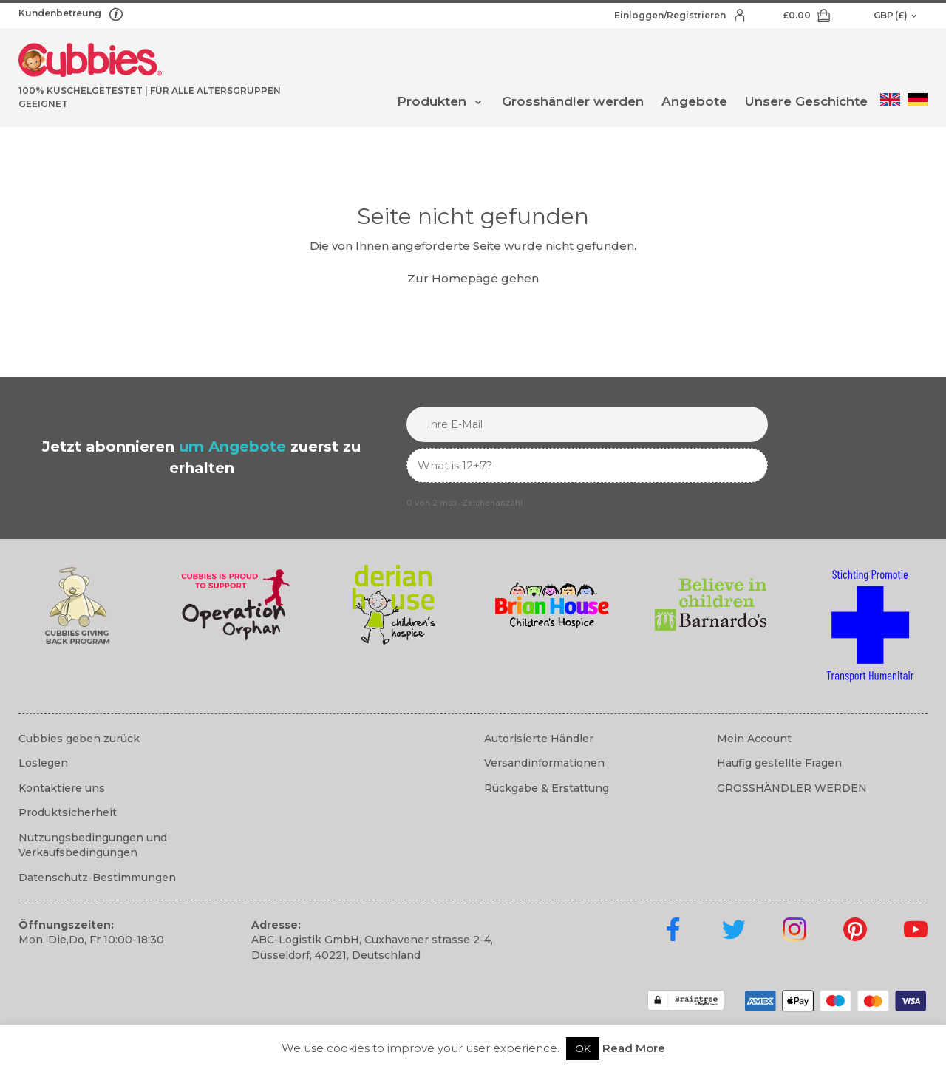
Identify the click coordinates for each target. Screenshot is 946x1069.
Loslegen (43, 763)
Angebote (694, 101)
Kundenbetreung (60, 12)
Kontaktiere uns (61, 788)
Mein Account (754, 738)
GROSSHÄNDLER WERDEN (792, 788)
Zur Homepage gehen (473, 278)
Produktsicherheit (67, 812)
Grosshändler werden (573, 101)
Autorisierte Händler (538, 738)
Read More (633, 1048)
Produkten (431, 101)
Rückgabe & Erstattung (546, 788)
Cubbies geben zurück (79, 738)
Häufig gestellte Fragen (779, 763)
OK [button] (583, 1048)
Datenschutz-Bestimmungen (97, 877)
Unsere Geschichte (806, 101)
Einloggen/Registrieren (671, 15)
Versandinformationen (544, 763)
